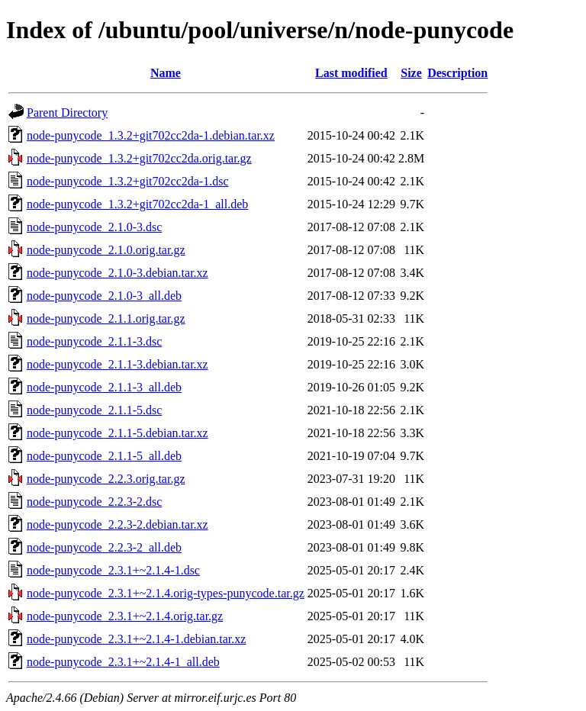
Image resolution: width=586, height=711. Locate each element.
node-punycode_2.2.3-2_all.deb (104, 547)
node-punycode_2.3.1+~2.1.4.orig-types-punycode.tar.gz (165, 593)
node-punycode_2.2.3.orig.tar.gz (106, 478)
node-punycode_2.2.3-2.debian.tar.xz (117, 524)
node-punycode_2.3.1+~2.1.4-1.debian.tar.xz (136, 638)
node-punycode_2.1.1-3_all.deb (104, 387)
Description (457, 72)
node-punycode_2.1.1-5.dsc (94, 410)
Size (411, 72)
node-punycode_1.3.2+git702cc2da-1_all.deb (137, 204)
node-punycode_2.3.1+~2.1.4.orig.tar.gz (125, 616)
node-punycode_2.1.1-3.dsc (94, 341)
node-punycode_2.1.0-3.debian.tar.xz (117, 272)
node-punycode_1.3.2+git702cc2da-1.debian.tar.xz (151, 135)
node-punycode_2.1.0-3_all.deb (104, 295)
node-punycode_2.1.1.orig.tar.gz (106, 318)
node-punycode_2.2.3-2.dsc (94, 501)
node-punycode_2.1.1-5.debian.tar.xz (117, 432)
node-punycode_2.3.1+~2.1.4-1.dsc (113, 570)
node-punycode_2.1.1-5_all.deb (104, 455)
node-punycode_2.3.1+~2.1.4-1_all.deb (123, 661)
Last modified (351, 72)
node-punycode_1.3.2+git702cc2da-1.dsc (128, 181)
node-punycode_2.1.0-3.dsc (94, 226)
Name (165, 72)
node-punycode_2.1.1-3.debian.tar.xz (117, 364)
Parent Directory (67, 112)
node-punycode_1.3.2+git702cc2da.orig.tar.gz (139, 158)
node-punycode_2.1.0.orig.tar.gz (106, 249)
